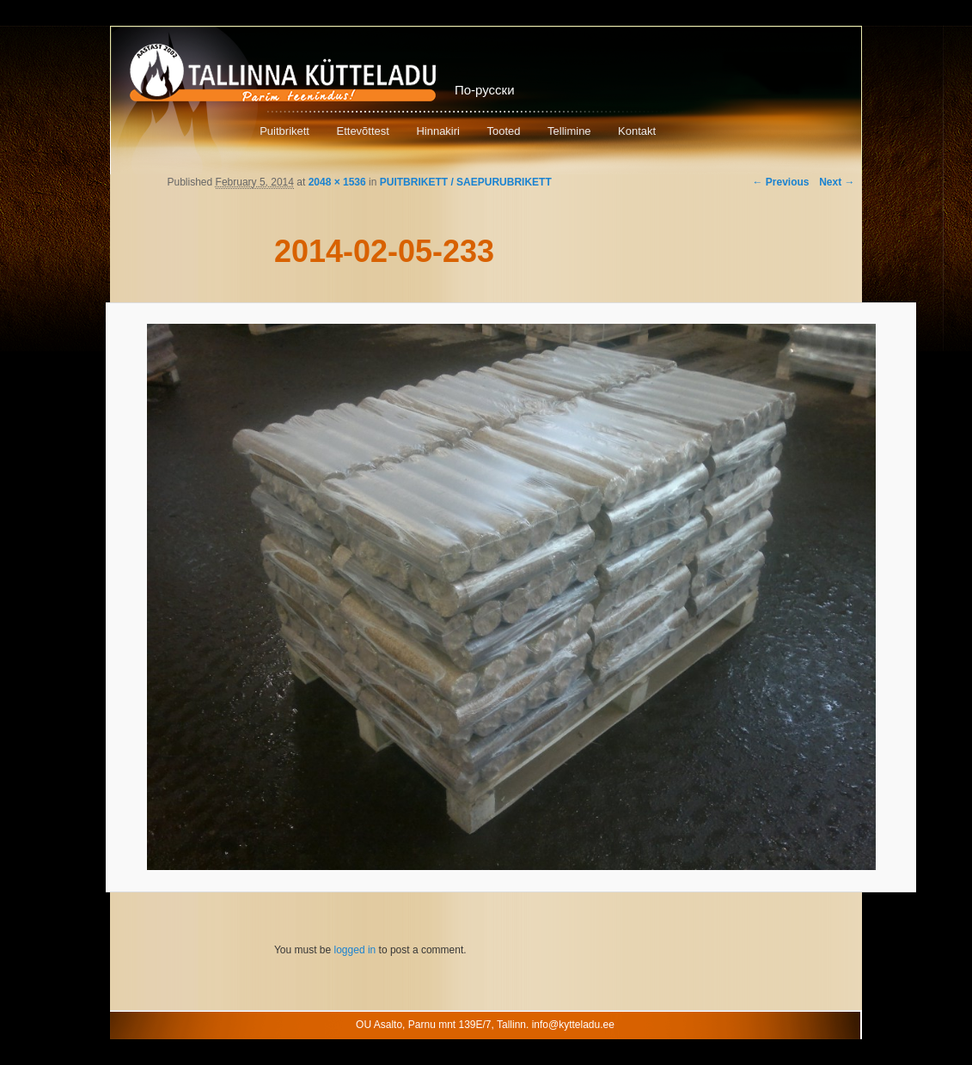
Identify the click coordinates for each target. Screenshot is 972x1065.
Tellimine (569, 131)
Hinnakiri (438, 131)
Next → (836, 182)
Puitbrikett (284, 131)
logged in (355, 950)
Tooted (503, 131)
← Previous (780, 182)
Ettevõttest (362, 131)
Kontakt (637, 131)
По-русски (485, 89)
